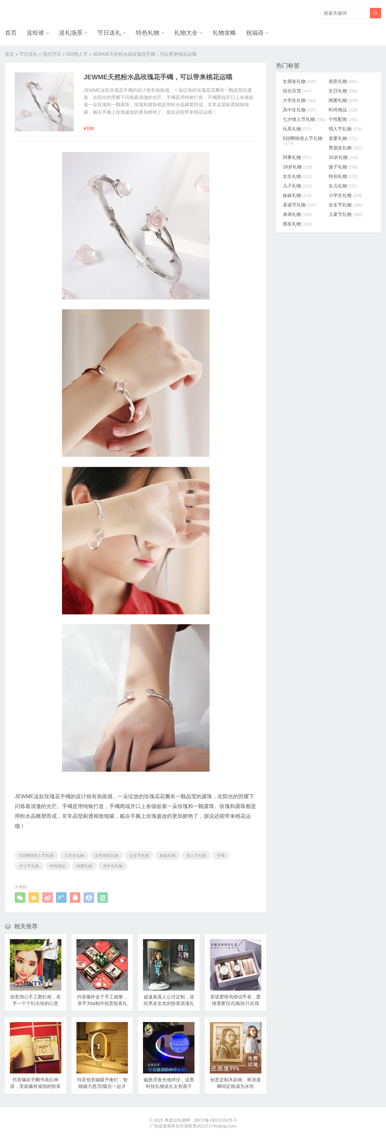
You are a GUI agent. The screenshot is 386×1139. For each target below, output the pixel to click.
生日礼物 (343, 90)
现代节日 (52, 54)
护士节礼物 (29, 866)
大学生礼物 (74, 855)
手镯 (221, 855)
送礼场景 (71, 32)
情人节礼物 (196, 855)
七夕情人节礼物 (304, 119)
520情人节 (77, 54)
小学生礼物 (345, 195)
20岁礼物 (343, 157)
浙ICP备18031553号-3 (215, 1120)
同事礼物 (297, 157)
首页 (11, 32)
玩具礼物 (297, 128)
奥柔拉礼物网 (177, 1120)
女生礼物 (297, 176)
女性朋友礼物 (106, 855)
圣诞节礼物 (299, 205)
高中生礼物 (113, 866)
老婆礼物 (343, 138)
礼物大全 (186, 32)
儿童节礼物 (345, 214)
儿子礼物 (297, 185)
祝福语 (255, 32)
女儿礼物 (343, 185)
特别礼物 (343, 176)
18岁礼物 (297, 166)
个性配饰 (343, 119)
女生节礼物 (139, 855)
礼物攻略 (224, 32)
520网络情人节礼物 (36, 855)
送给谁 (35, 32)
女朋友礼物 (299, 81)
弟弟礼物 (297, 214)
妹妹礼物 (297, 195)
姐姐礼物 (167, 855)
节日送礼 (109, 32)
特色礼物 (147, 32)
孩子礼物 (343, 166)
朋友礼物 (297, 224)
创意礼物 (343, 81)
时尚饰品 (58, 866)
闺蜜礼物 (84, 866)
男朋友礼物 (345, 147)
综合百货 (297, 90)
